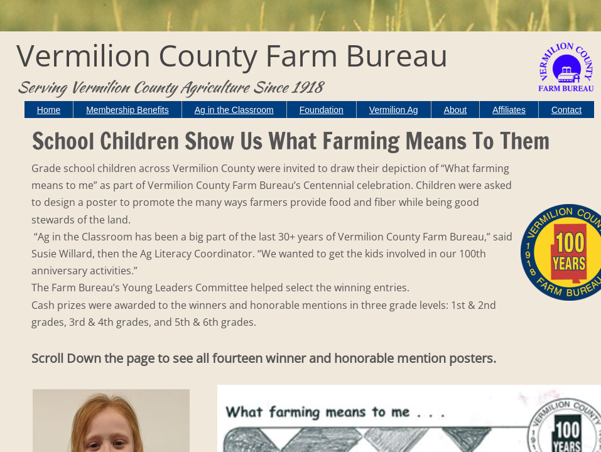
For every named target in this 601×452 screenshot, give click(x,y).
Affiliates (509, 110)
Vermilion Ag (393, 110)
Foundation (322, 110)
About (455, 110)
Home (48, 110)
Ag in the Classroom (234, 110)
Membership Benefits (127, 110)
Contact (566, 110)
